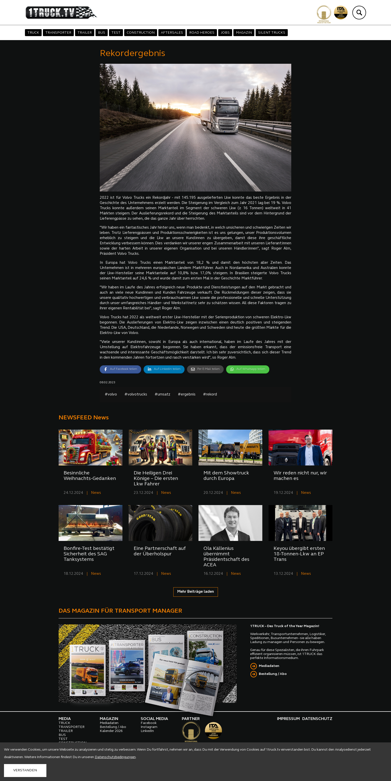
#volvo (111, 394)
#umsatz (162, 394)
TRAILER (85, 33)
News (96, 493)
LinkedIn (147, 731)
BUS (101, 33)
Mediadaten (269, 666)
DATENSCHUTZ (317, 719)
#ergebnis (187, 394)
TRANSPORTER (58, 33)
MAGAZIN (244, 33)
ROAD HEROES (201, 33)
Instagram (149, 727)
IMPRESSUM (288, 719)
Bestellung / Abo (273, 674)
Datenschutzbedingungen (115, 757)
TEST (115, 33)
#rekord (210, 394)
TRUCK (33, 33)
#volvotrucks (135, 394)
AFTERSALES (172, 33)
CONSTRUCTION (141, 33)
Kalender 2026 (111, 731)
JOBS (225, 33)
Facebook (149, 723)
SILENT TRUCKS (271, 33)
